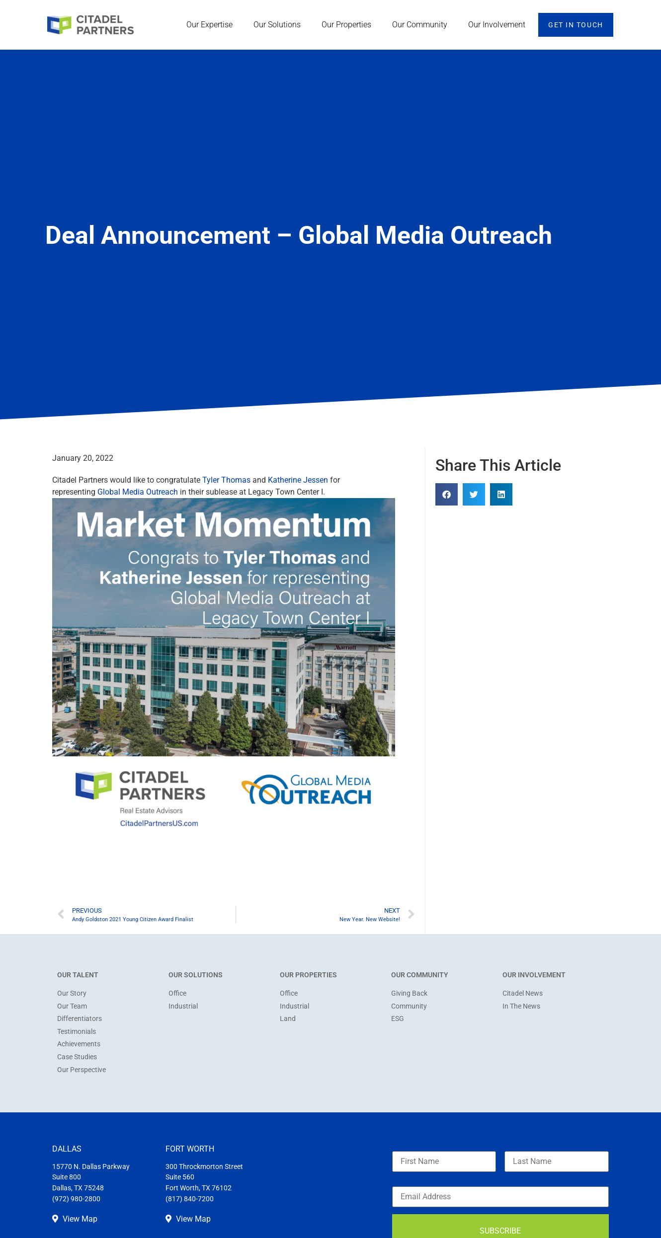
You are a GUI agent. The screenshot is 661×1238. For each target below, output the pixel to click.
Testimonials (76, 1031)
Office (177, 993)
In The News (521, 1006)
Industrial (183, 1006)
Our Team (72, 1006)
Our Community (422, 25)
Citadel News (522, 993)
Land (288, 1019)
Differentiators (79, 1019)
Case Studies (77, 1057)
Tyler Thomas (226, 480)
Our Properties (349, 25)
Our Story (71, 993)
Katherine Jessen (298, 480)
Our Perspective (81, 1070)
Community (409, 1006)
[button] (446, 494)
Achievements (78, 1044)
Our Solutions (279, 25)
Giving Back (409, 993)
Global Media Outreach (137, 492)
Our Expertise (212, 25)
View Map (74, 1219)
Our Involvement (499, 25)
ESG (397, 1019)
